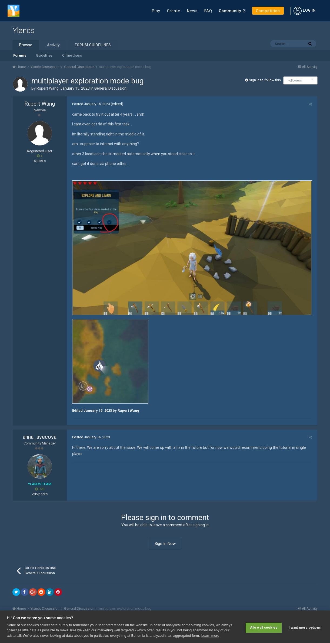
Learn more (210, 636)
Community (230, 11)
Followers (295, 80)
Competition (268, 11)
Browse (25, 45)
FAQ (208, 11)
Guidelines (44, 55)
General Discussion (110, 88)
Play (156, 11)
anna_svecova (39, 439)
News (192, 11)
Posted (90, 104)
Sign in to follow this (265, 80)
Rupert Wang (47, 88)
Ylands (23, 30)
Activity (53, 45)
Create (173, 11)
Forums (19, 55)
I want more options (305, 627)
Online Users (72, 55)
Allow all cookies (263, 627)
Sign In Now (165, 545)
